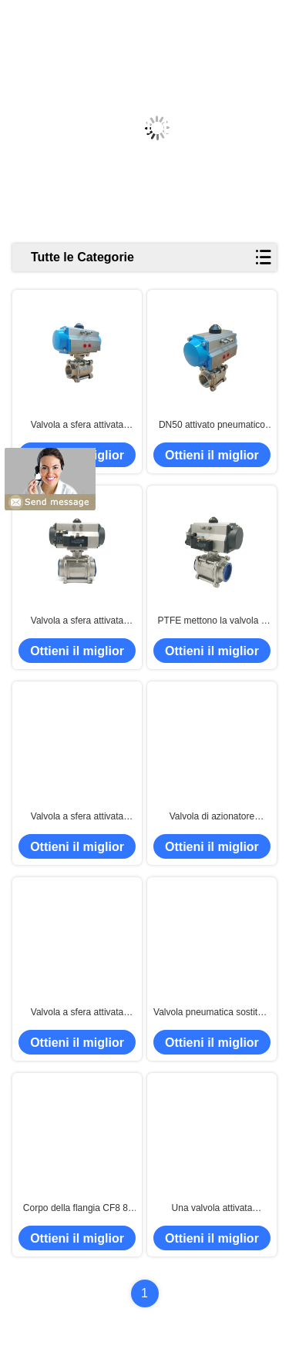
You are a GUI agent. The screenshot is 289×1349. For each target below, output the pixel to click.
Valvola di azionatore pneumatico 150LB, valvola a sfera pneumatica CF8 (211, 817)
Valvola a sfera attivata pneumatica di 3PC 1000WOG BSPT (77, 425)
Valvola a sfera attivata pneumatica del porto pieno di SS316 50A (77, 1013)
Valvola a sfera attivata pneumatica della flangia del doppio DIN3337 (77, 817)
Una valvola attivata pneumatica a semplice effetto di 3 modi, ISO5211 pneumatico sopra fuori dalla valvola (212, 1209)
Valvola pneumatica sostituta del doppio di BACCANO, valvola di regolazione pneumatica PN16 (212, 1013)
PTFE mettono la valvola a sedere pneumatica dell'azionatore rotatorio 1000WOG (212, 621)
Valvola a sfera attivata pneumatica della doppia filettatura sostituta (77, 621)
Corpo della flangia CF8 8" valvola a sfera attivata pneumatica (77, 1209)
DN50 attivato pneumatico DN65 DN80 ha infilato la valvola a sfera (212, 425)
